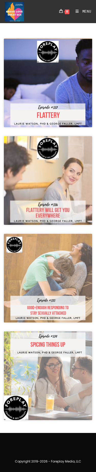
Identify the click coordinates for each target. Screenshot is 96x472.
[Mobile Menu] (81, 12)
